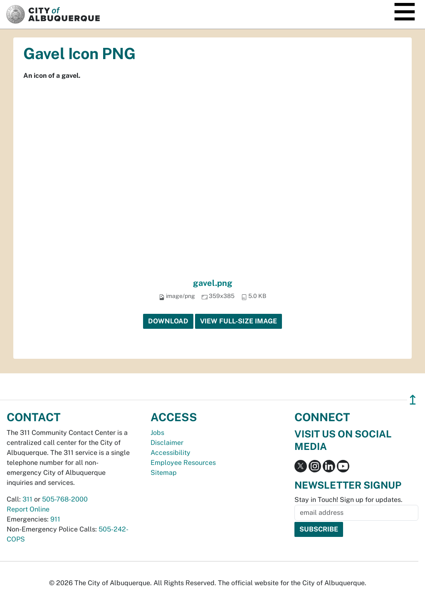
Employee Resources (183, 463)
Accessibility (170, 453)
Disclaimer (167, 443)
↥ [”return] (412, 399)
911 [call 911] (55, 519)
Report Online (28, 509)
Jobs (157, 433)
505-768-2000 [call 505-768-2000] (65, 499)
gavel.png (212, 283)
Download (168, 321)
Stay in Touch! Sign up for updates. (348, 500)
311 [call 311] (27, 499)
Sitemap (164, 473)
